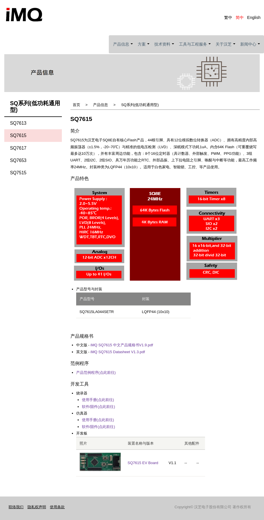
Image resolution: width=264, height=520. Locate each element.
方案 (144, 47)
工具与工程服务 (195, 47)
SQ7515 (18, 172)
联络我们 (16, 506)
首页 (76, 104)
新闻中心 (250, 47)
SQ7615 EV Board (143, 462)
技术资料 (164, 47)
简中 (240, 17)
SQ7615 (18, 134)
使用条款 (57, 506)
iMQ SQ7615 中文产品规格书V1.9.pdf (121, 344)
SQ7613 (18, 122)
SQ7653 (18, 159)
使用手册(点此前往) (98, 399)
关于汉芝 (226, 47)
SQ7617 (18, 147)
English (254, 17)
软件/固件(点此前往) (98, 406)
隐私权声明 (36, 506)
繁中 (228, 17)
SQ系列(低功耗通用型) (140, 104)
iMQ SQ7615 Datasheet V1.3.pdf (117, 351)
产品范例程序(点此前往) (96, 372)
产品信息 (123, 47)
